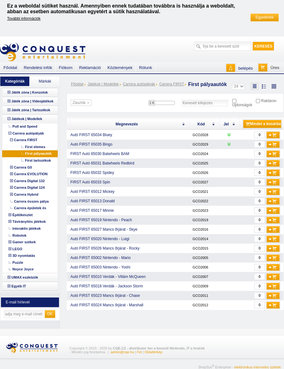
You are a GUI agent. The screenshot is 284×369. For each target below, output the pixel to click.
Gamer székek (24, 242)
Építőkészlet (22, 215)
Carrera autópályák (139, 84)
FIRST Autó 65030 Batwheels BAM (99, 154)
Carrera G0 (23, 167)
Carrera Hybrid (26, 194)
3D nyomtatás (23, 255)
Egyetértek (265, 17)
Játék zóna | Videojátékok (32, 101)
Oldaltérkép (153, 352)
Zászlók (82, 103)
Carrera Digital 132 (29, 181)
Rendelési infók (38, 67)
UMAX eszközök (24, 277)
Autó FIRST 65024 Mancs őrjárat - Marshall (106, 305)
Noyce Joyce (22, 269)
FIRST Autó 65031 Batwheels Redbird (102, 163)
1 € (151, 103)
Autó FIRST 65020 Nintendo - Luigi (99, 239)
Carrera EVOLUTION (30, 174)
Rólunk (145, 67)
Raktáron (268, 101)
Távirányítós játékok (29, 221)
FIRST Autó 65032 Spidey (92, 172)
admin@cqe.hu (122, 352)
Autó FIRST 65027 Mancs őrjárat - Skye (104, 229)
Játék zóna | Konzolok (29, 92)
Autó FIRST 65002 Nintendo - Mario (100, 258)
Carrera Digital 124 (29, 187)
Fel (139, 352)
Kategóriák (15, 81)
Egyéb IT (18, 286)
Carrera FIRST (171, 84)
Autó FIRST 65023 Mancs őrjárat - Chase (105, 295)
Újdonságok (242, 105)
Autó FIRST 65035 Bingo (91, 144)
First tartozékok (38, 160)
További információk (24, 18)
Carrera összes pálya (31, 201)
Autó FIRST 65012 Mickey (92, 191)
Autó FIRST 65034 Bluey (91, 135)
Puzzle (17, 262)
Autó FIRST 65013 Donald (92, 201)
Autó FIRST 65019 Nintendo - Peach (101, 220)
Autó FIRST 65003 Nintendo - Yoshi (100, 267)
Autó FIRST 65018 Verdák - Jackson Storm (106, 286)
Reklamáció (90, 67)
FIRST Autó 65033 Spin (90, 182)
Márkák (45, 81)
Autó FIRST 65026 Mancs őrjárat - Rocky (104, 248)
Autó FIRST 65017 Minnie (92, 210)
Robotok (19, 235)
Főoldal (77, 84)
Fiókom (65, 67)
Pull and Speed (24, 126)
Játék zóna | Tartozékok (30, 110)
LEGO (17, 249)
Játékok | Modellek (103, 84)
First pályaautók (38, 153)
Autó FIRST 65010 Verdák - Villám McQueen (107, 276)
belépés (245, 68)
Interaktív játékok (26, 228)
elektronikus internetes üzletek (257, 367)
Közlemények (120, 67)
